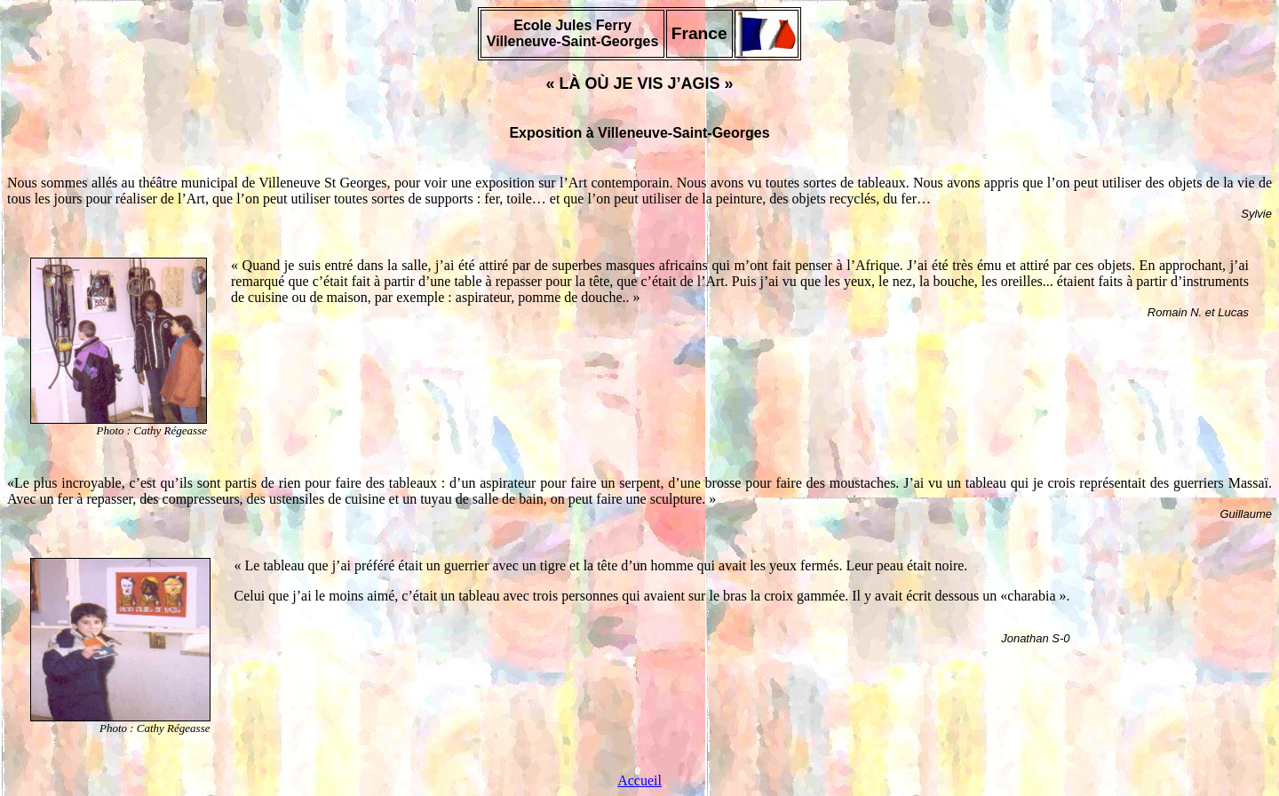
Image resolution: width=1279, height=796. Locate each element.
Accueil (639, 780)
